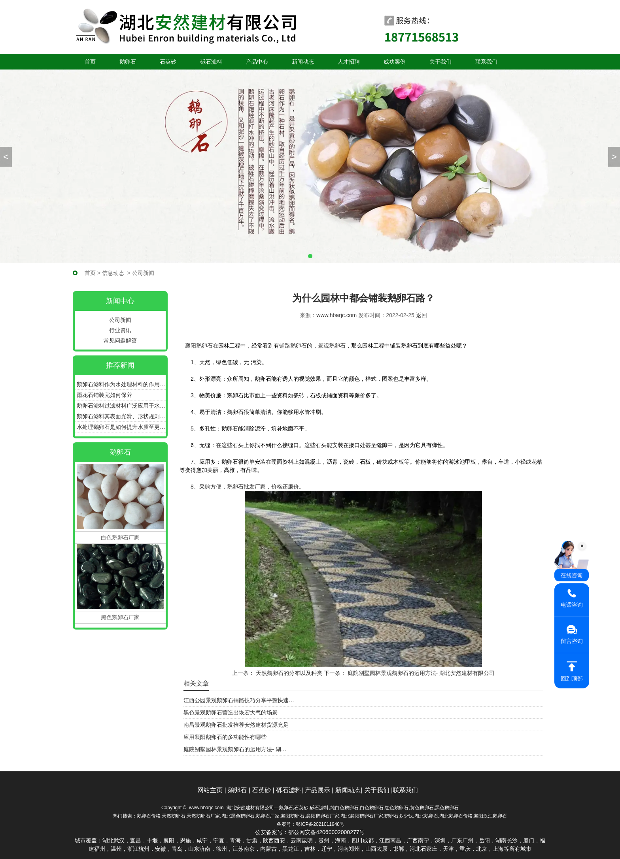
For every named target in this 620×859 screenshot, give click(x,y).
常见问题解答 (120, 340)
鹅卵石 (127, 61)
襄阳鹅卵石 (199, 345)
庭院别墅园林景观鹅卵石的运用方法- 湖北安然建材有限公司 (420, 673)
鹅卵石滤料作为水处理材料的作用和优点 (121, 384)
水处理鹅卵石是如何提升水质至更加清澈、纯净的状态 (121, 427)
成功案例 (395, 61)
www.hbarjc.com (336, 315)
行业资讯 (120, 330)
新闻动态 (303, 61)
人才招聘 (349, 61)
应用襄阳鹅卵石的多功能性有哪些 (225, 737)
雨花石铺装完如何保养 (104, 395)
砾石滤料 (211, 61)
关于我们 (440, 61)
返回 (421, 315)
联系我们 (486, 61)
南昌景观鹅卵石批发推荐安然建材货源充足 (236, 725)
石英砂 (168, 61)
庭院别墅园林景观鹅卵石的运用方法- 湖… (235, 749)
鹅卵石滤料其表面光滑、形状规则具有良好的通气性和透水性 (121, 416)
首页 (90, 61)
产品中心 (257, 61)
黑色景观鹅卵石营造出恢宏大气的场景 (230, 712)
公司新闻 (120, 320)
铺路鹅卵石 (293, 345)
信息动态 (113, 273)
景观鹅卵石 (332, 345)
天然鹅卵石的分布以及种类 (288, 673)
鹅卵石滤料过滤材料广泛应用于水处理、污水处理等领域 (121, 405)
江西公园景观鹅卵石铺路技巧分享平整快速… (238, 700)
